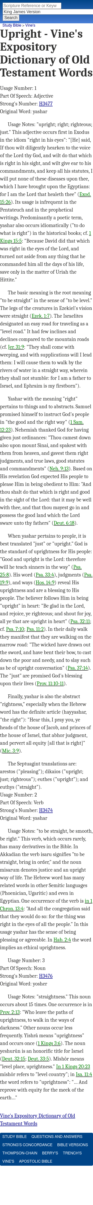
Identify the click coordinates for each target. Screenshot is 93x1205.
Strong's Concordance (27, 1145)
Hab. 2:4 (62, 940)
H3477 (46, 104)
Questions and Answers (56, 1137)
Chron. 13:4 (12, 909)
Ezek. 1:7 (41, 316)
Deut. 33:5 (38, 1059)
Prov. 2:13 (10, 1012)
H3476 (46, 976)
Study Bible (12, 25)
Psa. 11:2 (35, 629)
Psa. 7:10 (15, 629)
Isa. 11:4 (84, 1074)
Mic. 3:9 (10, 751)
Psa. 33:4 (45, 575)
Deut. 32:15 (13, 1059)
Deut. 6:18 (64, 523)
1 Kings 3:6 (49, 1043)
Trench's (72, 1153)
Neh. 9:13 (59, 469)
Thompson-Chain (19, 1153)
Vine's (30, 25)
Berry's (50, 1153)
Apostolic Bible (35, 1161)
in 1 (88, 901)
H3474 (46, 810)
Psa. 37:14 (78, 668)
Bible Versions (72, 1145)
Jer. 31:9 (16, 347)
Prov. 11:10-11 (50, 684)
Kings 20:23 (77, 1067)
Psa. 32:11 (80, 621)
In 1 (60, 1067)
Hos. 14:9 (45, 583)
